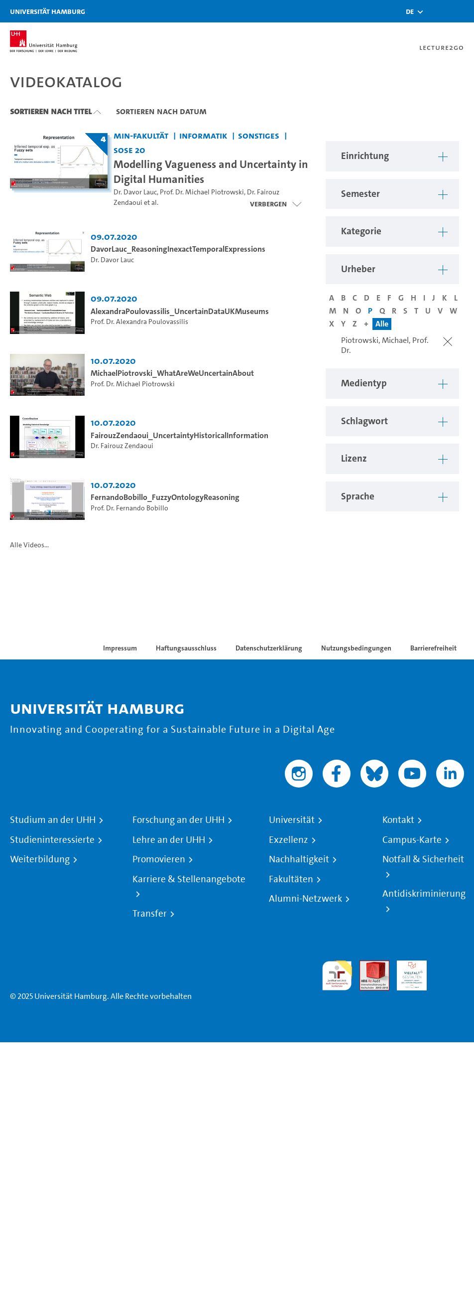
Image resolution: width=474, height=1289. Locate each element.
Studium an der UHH (53, 819)
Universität (292, 819)
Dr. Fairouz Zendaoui (122, 446)
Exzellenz (288, 839)
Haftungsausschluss (186, 648)
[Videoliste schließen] (275, 203)
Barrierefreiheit (433, 648)
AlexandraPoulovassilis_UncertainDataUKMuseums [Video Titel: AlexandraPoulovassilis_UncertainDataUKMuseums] (180, 311)
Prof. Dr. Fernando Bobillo (129, 508)
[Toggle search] (436, 11)
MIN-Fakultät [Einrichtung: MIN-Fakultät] (141, 135)
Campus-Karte (412, 839)
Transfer (149, 913)
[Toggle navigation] (461, 11)
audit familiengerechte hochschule (337, 975)
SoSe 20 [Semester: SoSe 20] (129, 150)
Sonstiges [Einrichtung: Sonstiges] (258, 135)
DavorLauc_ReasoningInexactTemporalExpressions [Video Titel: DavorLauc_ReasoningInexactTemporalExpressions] (178, 249)
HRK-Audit (406, 972)
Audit (368, 966)
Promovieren (158, 859)
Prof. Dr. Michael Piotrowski (202, 192)
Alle (381, 324)
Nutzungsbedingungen (356, 648)
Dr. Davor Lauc (135, 192)
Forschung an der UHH (178, 819)
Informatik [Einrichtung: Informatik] (203, 135)
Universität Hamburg (47, 11)
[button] (410, 11)
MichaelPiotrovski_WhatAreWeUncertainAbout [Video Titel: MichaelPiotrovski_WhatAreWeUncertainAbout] (172, 373)
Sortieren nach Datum (161, 111)
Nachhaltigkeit (299, 859)
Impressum (120, 648)
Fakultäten (291, 879)
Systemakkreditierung (449, 966)
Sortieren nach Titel (51, 111)
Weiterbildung (40, 859)
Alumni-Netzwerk (305, 898)
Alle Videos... (29, 545)
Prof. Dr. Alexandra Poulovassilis (139, 321)
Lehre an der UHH (168, 839)
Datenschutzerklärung (269, 648)
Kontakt (398, 819)
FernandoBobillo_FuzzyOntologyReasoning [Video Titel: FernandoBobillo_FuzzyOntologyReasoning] (165, 497)
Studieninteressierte (52, 839)
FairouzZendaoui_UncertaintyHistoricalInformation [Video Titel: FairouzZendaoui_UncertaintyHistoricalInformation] (179, 435)
